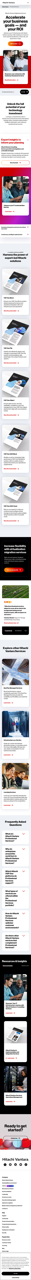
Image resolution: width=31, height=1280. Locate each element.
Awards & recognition (7, 1203)
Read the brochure (11, 80)
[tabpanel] (15, 1040)
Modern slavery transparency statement (12, 1205)
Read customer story (11, 623)
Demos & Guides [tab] (8, 965)
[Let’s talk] (24, 92)
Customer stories (6, 1242)
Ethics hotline (5, 1227)
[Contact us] (15, 1138)
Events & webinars (6, 1191)
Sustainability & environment (9, 1183)
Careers (4, 1186)
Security (4, 1232)
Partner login (5, 1251)
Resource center (6, 1240)
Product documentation (8, 1221)
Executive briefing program (9, 1200)
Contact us (5, 1208)
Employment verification (8, 1230)
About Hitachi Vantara (7, 1180)
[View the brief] (15, 162)
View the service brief (11, 311)
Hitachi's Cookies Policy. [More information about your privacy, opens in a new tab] (15, 1268)
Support (4, 1215)
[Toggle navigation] (28, 3)
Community (5, 1218)
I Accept (15, 1273)
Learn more (9, 212)
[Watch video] (15, 43)
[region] (15, 1266)
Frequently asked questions (9, 1224)
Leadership (5, 1194)
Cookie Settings (15, 1277)
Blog (3, 1248)
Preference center (6, 1197)
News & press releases (7, 1188)
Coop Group (8, 630)
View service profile (14, 570)
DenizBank (18, 630)
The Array (4, 1245)
